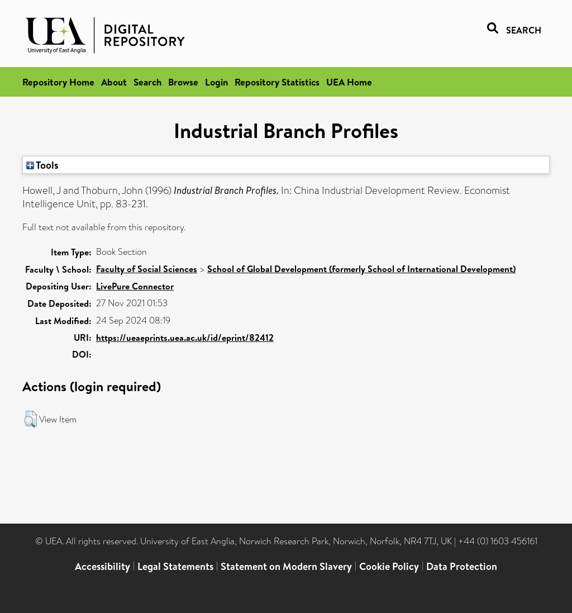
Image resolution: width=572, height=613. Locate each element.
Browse (183, 81)
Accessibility (102, 566)
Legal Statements (175, 566)
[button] (30, 419)
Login (216, 81)
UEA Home (349, 81)
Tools (42, 165)
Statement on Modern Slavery (286, 566)
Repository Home (58, 81)
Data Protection (461, 566)
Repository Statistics (277, 81)
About (114, 81)
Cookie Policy (389, 566)
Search (147, 81)
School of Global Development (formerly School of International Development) (361, 269)
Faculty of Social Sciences (146, 269)
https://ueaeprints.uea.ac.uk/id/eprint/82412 (185, 337)
